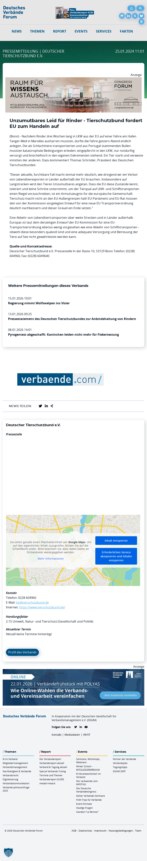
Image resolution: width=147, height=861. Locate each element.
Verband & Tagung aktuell (53, 767)
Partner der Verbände (124, 759)
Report (59, 31)
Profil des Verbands (22, 652)
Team (138, 830)
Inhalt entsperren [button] (116, 540)
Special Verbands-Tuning (52, 771)
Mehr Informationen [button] (51, 559)
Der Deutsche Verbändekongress (86, 790)
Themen (37, 31)
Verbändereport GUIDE (51, 779)
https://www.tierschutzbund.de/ (42, 607)
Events (81, 31)
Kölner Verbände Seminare (90, 795)
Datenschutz (85, 830)
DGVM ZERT (119, 771)
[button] (8, 852)
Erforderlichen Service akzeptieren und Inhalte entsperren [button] (116, 556)
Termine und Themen (50, 775)
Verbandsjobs (120, 763)
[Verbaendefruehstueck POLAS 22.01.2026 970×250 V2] (73, 671)
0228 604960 (27, 598)
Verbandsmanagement (15, 767)
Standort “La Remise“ (87, 811)
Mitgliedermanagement (15, 763)
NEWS (17, 31)
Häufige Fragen (84, 807)
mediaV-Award (47, 783)
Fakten (126, 31)
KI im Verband (10, 759)
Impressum (100, 830)
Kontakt (56, 734)
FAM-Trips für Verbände (89, 799)
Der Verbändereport (50, 759)
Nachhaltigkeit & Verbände (17, 771)
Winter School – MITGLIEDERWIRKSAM (88, 768)
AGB (74, 830)
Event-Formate (84, 803)
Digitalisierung (10, 779)
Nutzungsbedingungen (121, 830)
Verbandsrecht (10, 775)
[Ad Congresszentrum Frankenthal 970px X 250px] (73, 80)
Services (103, 31)
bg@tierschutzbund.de (32, 602)
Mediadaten (72, 734)
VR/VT (86, 734)
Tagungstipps (120, 767)
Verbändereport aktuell (51, 763)
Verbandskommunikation (16, 783)
